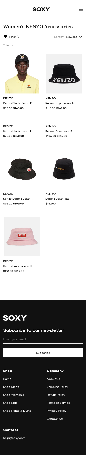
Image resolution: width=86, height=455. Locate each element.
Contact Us (55, 418)
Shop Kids (10, 402)
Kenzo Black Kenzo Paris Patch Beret (18, 131)
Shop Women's (13, 394)
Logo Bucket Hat (57, 198)
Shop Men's (11, 386)
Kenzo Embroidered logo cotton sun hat (18, 266)
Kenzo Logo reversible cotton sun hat (61, 103)
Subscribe (43, 352)
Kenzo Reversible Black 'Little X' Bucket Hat (61, 131)
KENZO (8, 98)
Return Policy (56, 394)
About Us (53, 378)
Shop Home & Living (17, 410)
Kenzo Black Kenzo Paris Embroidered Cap (18, 103)
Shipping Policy (57, 386)
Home (7, 378)
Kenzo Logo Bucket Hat (18, 198)
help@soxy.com (14, 437)
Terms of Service (58, 402)
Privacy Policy (56, 410)
